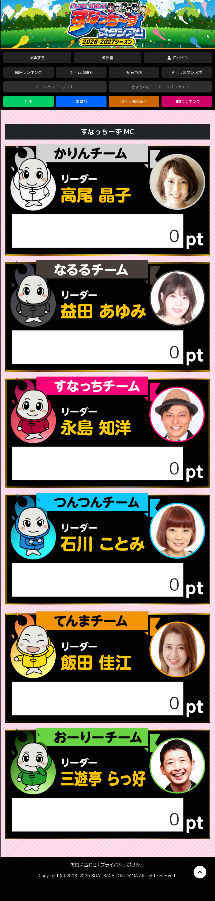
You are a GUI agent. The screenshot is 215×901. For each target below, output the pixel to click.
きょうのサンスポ (186, 72)
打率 (28, 101)
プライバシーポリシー (122, 865)
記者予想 (134, 72)
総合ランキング (28, 72)
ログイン (177, 57)
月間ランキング (186, 101)
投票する (37, 57)
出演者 (107, 57)
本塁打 (81, 101)
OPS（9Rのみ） (134, 101)
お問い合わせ (84, 865)
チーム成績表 (81, 72)
